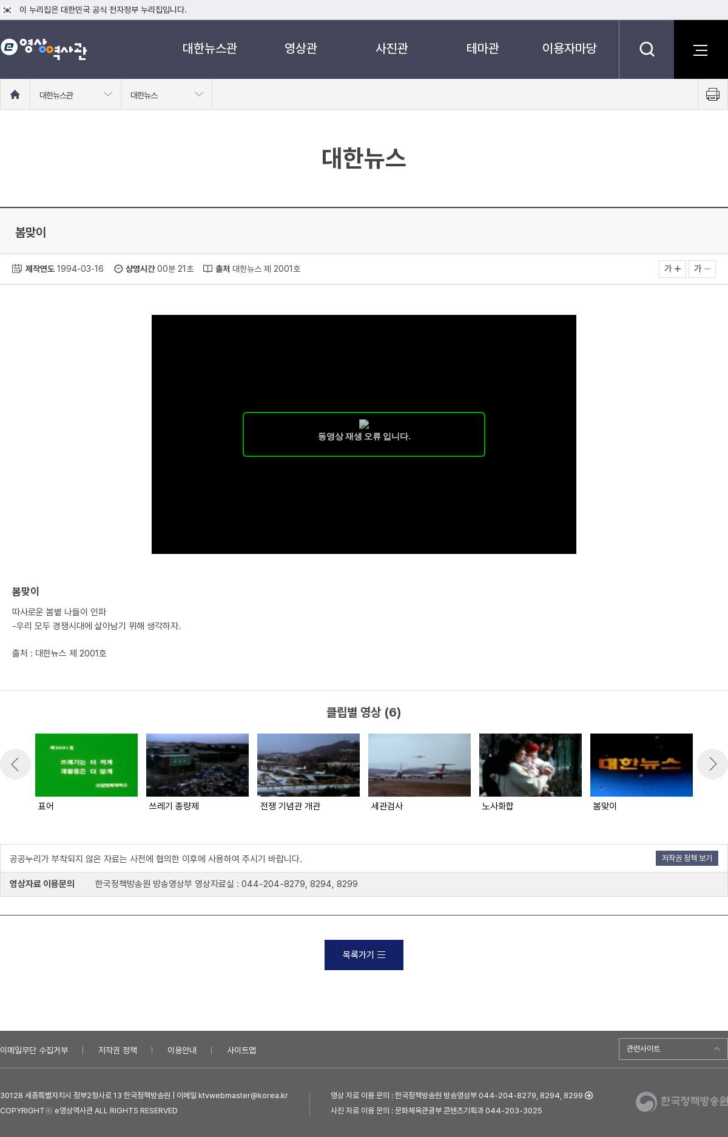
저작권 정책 (117, 1050)
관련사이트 (643, 1048)
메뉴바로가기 (0, 0)
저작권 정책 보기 (687, 858)
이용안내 (182, 1050)
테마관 (483, 48)
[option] (85, 774)
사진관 (392, 48)
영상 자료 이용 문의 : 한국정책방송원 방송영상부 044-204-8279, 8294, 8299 (457, 1095)
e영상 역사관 (43, 49)
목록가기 (364, 955)
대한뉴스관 (210, 48)
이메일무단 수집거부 (34, 1050)
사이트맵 (241, 1050)
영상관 (301, 48)
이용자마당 (569, 48)
